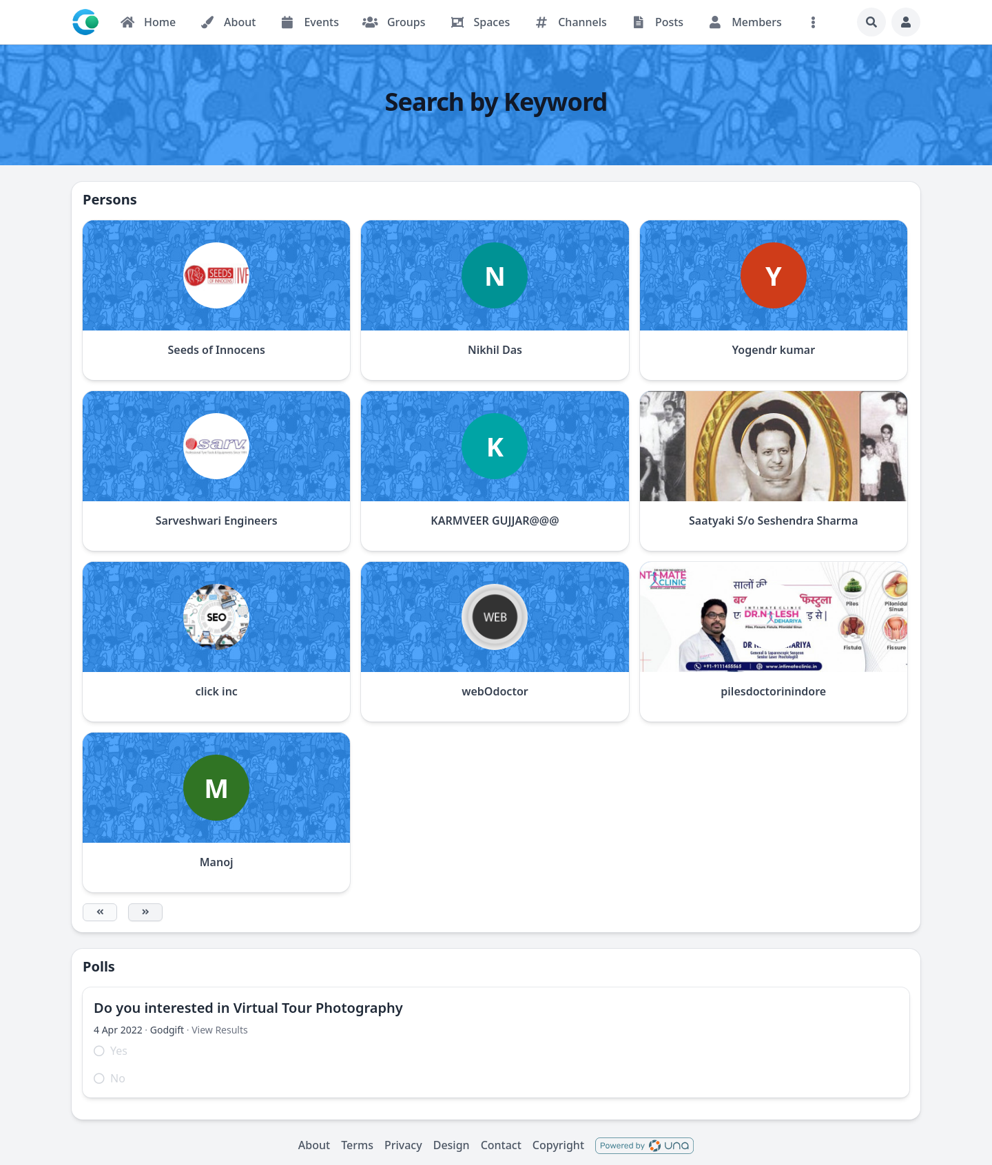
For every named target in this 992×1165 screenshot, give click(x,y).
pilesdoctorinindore (773, 691)
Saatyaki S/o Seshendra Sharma (773, 520)
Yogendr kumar (773, 349)
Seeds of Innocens (216, 349)
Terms (357, 1145)
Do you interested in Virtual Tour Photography (248, 1007)
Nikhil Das (495, 349)
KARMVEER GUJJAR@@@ (495, 520)
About (314, 1145)
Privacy (403, 1145)
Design (451, 1145)
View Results (220, 1029)
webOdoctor (495, 691)
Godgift (167, 1029)
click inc (216, 691)
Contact (501, 1145)
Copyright (558, 1145)
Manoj (217, 862)
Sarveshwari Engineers (217, 520)
